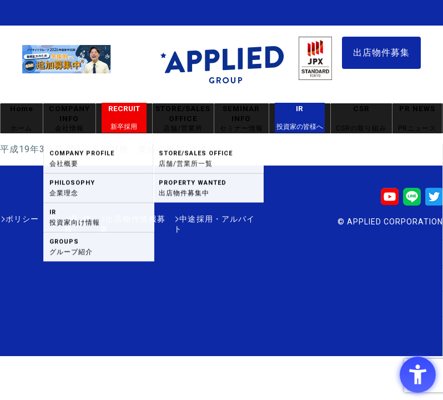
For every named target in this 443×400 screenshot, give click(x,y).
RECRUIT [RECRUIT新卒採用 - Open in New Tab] (124, 118)
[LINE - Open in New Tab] (412, 200)
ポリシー (22, 218)
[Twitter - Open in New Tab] (434, 200)
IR (299, 118)
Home (21, 118)
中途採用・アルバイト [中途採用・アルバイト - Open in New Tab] (213, 218)
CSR (361, 118)
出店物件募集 (381, 52)
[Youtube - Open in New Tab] (390, 200)
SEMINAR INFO (241, 118)
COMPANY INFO (69, 118)
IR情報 (65, 218)
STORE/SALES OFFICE (183, 118)
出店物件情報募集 (124, 218)
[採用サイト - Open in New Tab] (66, 68)
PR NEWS (417, 118)
